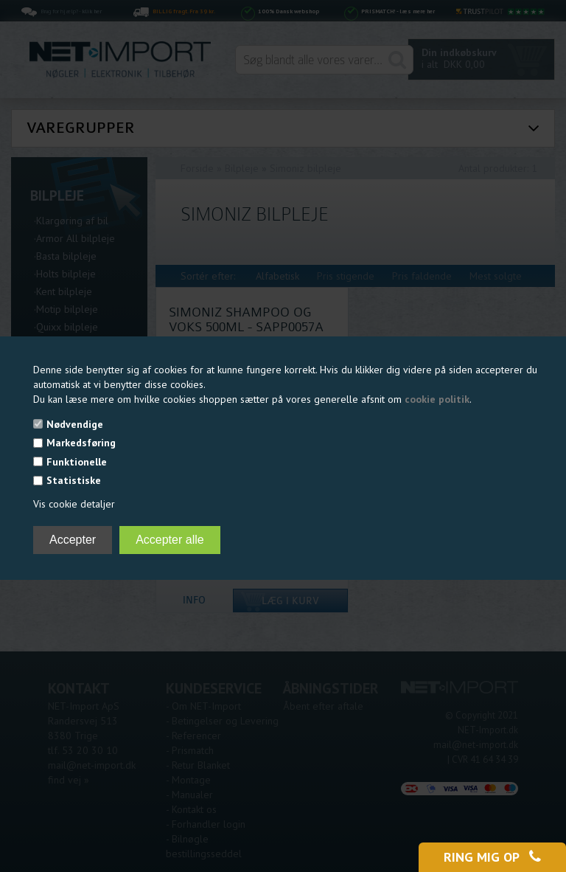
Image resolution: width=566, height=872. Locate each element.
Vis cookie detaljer (74, 504)
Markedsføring (81, 442)
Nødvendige (74, 424)
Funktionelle (76, 461)
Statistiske (73, 480)
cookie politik (437, 399)
